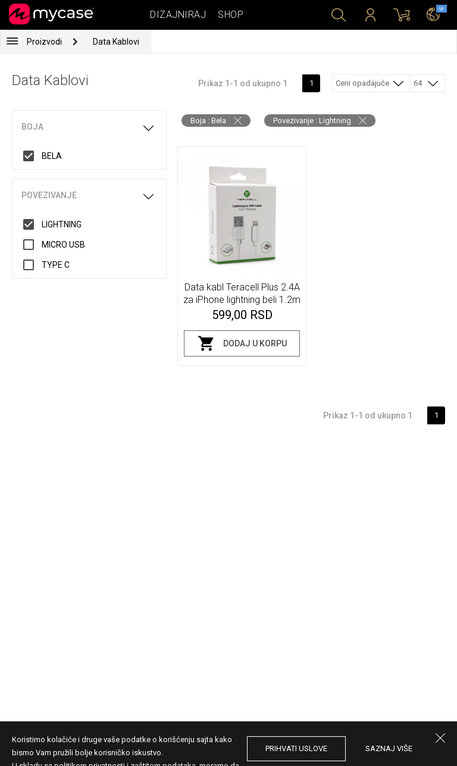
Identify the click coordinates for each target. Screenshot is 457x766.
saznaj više (388, 748)
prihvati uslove (296, 748)
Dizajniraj (178, 14)
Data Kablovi (116, 41)
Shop (230, 14)
